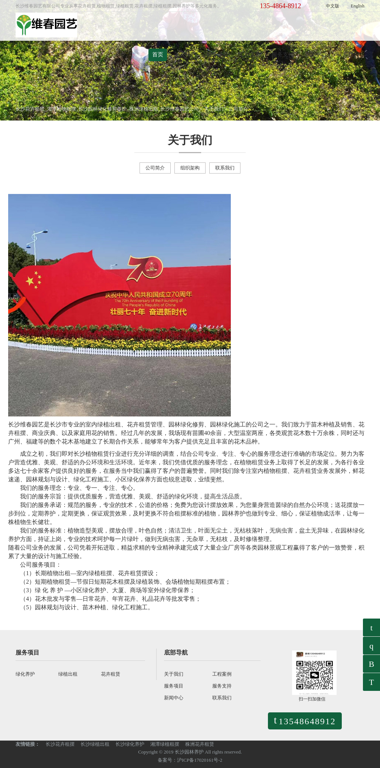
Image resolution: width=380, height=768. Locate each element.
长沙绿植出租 (95, 744)
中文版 (332, 6)
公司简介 (238, 109)
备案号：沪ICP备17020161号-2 (190, 760)
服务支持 (283, 54)
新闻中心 (315, 54)
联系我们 (348, 54)
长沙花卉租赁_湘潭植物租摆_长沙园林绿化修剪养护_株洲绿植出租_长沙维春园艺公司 (107, 109)
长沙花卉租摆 (60, 744)
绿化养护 (25, 674)
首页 (157, 54)
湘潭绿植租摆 (164, 744)
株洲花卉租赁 (199, 744)
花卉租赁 (110, 674)
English (357, 6)
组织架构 (190, 168)
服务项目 (217, 54)
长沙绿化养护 (129, 744)
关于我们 (185, 54)
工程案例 (250, 54)
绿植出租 (68, 674)
